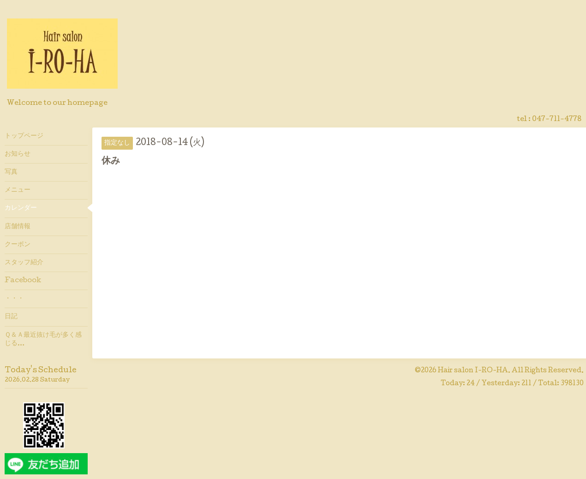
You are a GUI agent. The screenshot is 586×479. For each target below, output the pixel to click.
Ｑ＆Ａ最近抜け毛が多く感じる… (43, 339)
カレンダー (21, 208)
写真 (11, 172)
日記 (11, 317)
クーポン (17, 245)
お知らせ (17, 154)
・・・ (14, 299)
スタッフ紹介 (24, 263)
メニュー (17, 190)
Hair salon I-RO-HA (473, 371)
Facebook (23, 281)
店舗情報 (17, 226)
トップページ (24, 136)
